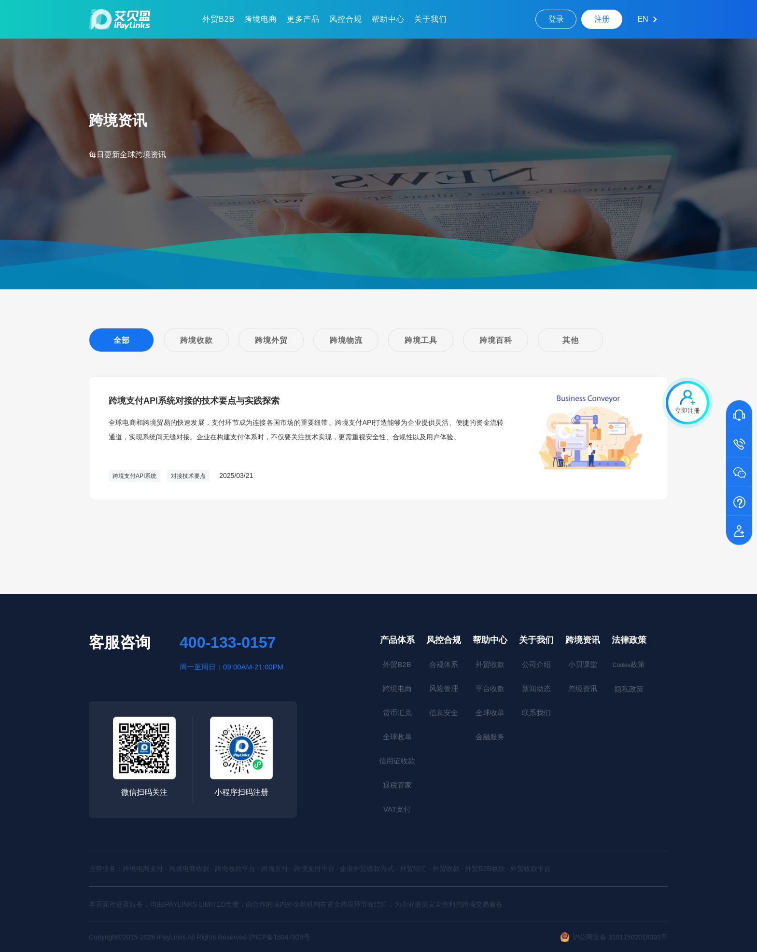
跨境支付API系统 (134, 476)
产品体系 (397, 640)
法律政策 (629, 640)
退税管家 (397, 785)
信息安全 (443, 712)
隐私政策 (629, 689)
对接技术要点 (188, 476)
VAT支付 (397, 809)
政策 (629, 664)
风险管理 (443, 688)
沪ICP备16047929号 (279, 937)
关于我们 (430, 19)
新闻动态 (536, 688)
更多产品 (303, 19)
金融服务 (490, 737)
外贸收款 (490, 664)
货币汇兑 (397, 712)
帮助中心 (388, 19)
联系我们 (536, 712)
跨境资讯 (582, 640)
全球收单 (397, 737)
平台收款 (490, 688)
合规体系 (443, 664)
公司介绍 (536, 664)
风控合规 (345, 19)
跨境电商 (260, 19)
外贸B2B (218, 19)
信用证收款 (397, 761)
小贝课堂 (582, 664)
